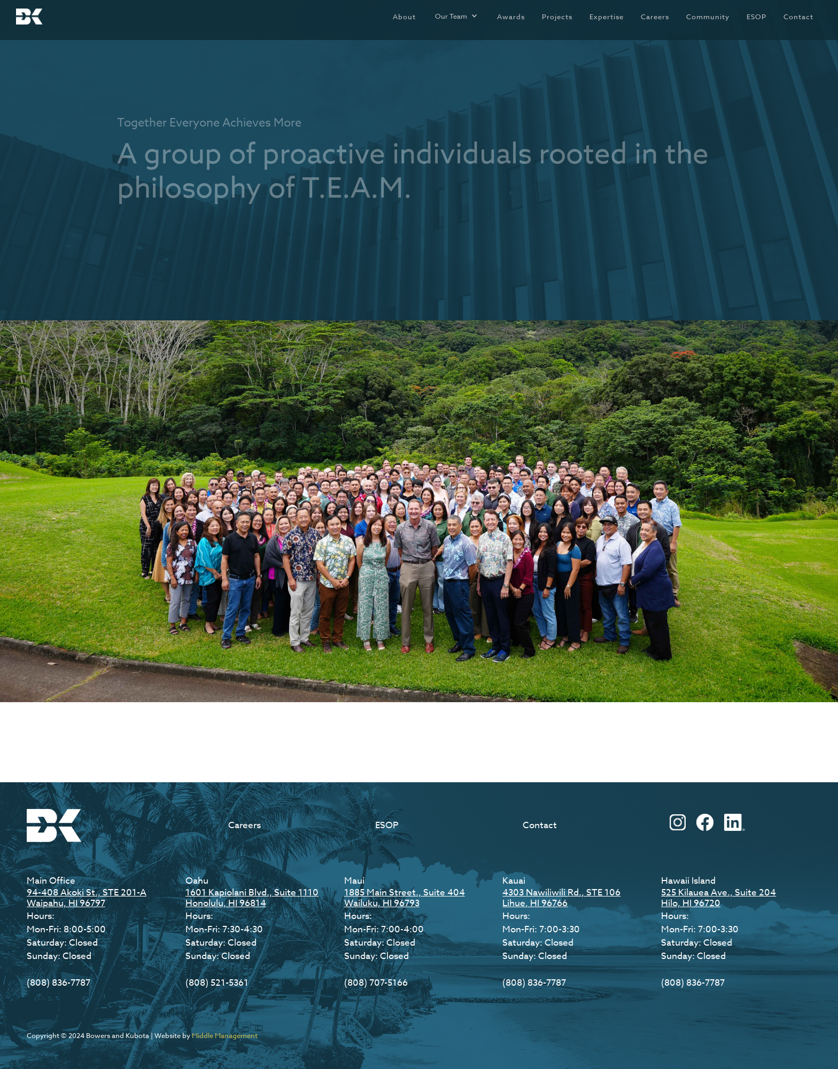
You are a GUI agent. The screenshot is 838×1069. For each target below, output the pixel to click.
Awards (511, 16)
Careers (655, 16)
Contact (798, 16)
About (404, 16)
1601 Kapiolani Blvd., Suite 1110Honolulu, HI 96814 (252, 898)
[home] (29, 17)
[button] (456, 16)
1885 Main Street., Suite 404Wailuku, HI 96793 (404, 898)
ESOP (756, 16)
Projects (557, 16)
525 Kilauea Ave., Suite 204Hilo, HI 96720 (718, 898)
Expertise (606, 16)
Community (708, 16)
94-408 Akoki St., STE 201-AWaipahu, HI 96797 (86, 898)
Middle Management (225, 1035)
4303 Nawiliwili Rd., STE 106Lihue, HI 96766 (561, 898)
